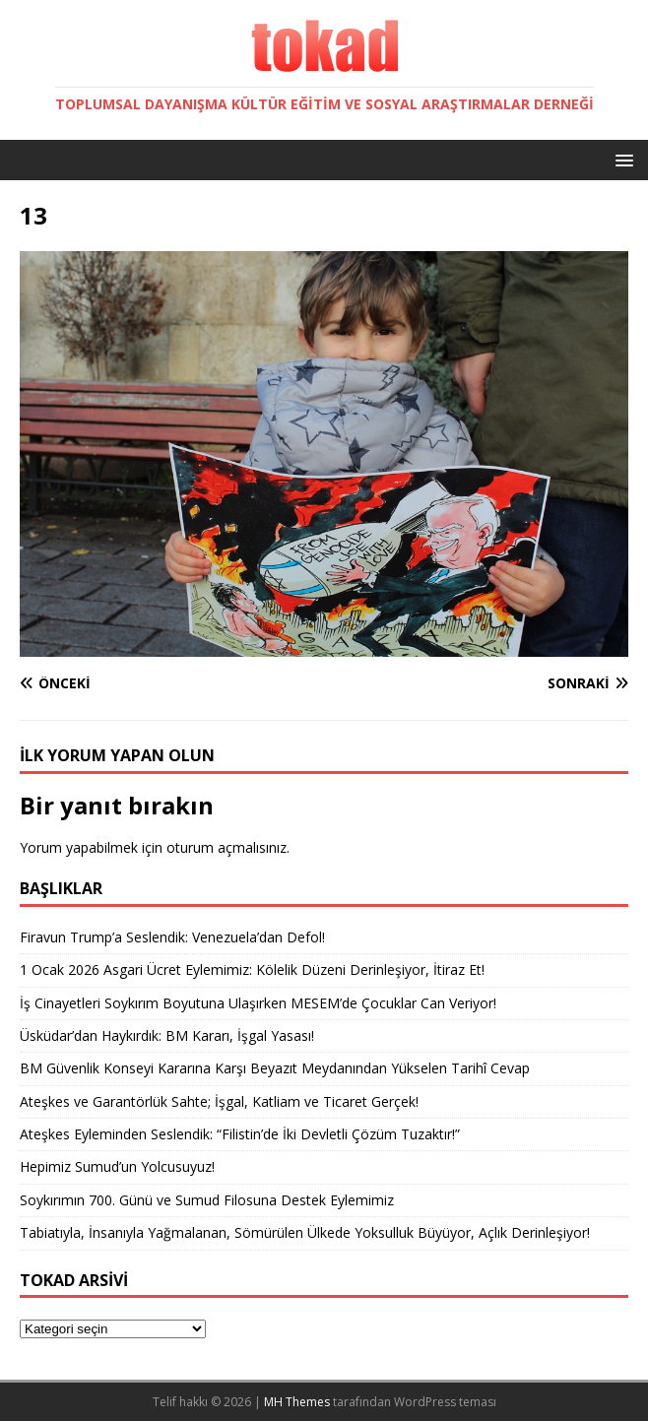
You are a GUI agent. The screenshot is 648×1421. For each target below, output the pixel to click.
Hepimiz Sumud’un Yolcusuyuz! (117, 1166)
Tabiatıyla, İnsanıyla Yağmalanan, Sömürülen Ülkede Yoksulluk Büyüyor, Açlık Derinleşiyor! (305, 1232)
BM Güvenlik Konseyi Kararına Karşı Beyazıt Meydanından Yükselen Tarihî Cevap (275, 1068)
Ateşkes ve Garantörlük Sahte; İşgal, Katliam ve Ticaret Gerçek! (219, 1101)
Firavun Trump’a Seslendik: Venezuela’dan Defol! (172, 937)
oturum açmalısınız (226, 847)
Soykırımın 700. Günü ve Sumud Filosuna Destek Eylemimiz (207, 1200)
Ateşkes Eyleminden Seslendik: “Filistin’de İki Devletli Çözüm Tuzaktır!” (240, 1134)
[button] (621, 159)
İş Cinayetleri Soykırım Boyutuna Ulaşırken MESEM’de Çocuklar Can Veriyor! (258, 1003)
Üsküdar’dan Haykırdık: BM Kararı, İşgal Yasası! (167, 1035)
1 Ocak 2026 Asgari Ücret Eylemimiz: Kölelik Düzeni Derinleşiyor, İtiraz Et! (252, 969)
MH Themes (297, 1401)
